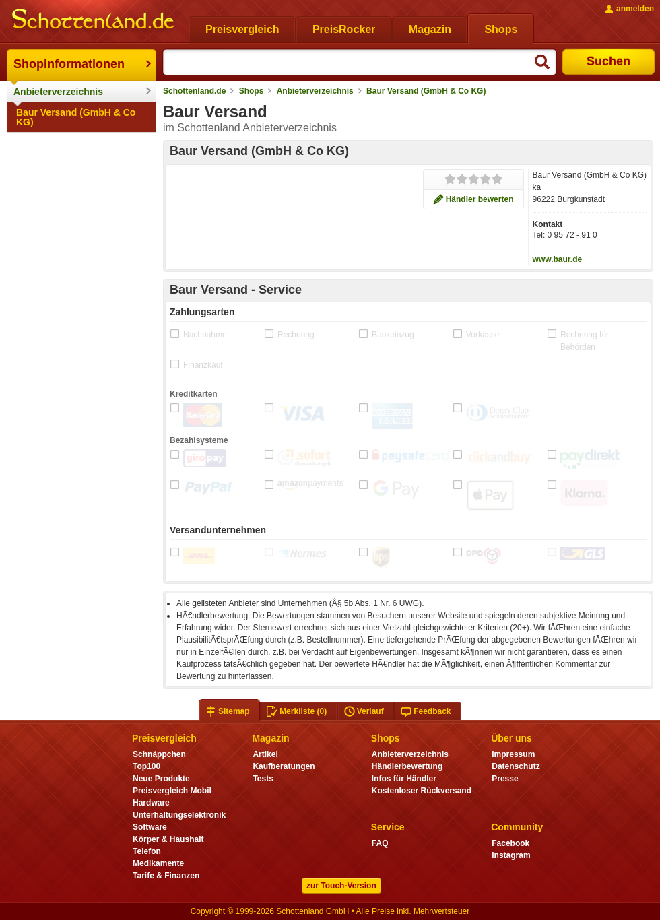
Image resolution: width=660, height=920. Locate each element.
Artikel (265, 754)
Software (150, 827)
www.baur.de (558, 259)
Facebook (510, 843)
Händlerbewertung (407, 766)
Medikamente (158, 863)
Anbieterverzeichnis (58, 91)
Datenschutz (515, 766)
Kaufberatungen (284, 766)
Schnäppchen (159, 754)
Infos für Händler (404, 778)
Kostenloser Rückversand (421, 790)
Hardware (151, 803)
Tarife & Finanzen (166, 875)
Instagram (511, 855)
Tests (263, 778)
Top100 (146, 766)
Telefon (147, 851)
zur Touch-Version (341, 885)
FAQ (380, 843)
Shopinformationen (69, 64)
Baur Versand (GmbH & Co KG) (75, 117)
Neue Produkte (161, 778)
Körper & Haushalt (168, 839)
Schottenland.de (194, 91)
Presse (505, 778)
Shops (251, 91)
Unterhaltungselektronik (179, 815)
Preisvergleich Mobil (172, 790)
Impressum (513, 754)
